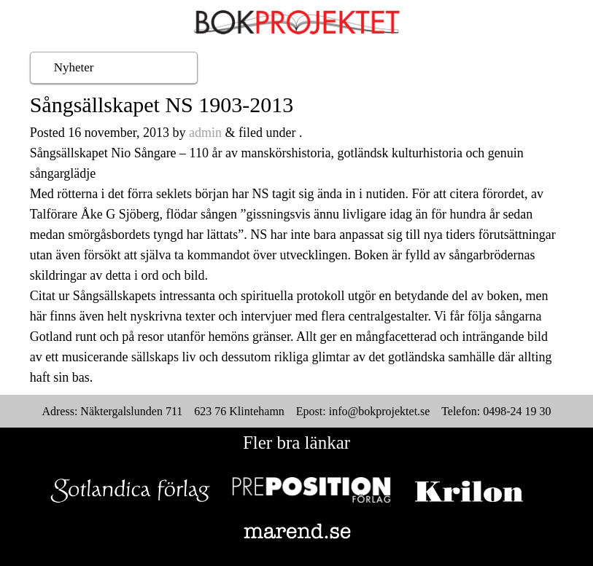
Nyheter (74, 67)
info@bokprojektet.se (379, 411)
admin (205, 132)
